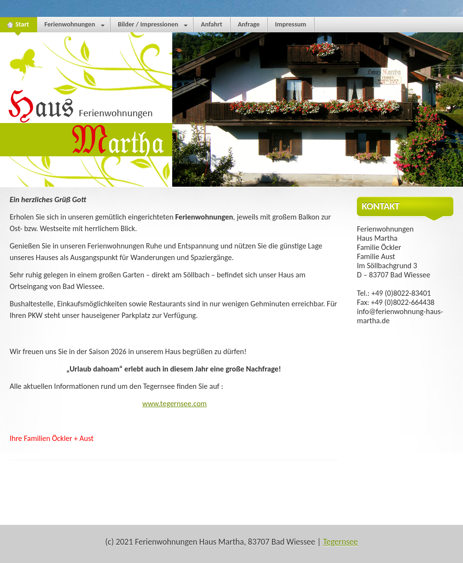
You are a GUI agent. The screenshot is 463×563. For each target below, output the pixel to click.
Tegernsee (340, 541)
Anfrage (248, 24)
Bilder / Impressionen (153, 26)
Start (18, 26)
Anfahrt (211, 24)
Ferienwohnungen (74, 26)
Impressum (290, 24)
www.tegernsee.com (174, 403)
